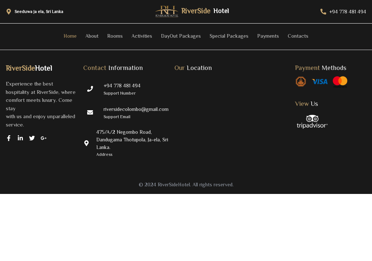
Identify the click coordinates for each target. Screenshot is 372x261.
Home (70, 36)
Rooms (115, 36)
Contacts (298, 36)
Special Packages (229, 36)
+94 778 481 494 (122, 85)
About (91, 36)
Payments (268, 36)
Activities (142, 36)
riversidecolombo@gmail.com (136, 109)
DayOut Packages (181, 36)
